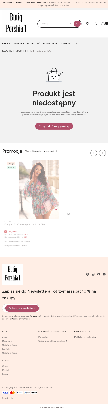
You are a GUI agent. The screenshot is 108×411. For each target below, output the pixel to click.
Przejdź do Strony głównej (54, 126)
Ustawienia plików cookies (52, 340)
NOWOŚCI (20, 51)
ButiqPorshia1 (7, 51)
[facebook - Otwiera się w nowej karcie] (98, 274)
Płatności (43, 336)
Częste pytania (9, 344)
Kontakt (6, 348)
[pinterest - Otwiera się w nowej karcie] (87, 274)
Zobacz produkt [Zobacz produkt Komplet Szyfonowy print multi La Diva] (68, 214)
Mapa (5, 374)
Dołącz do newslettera (22, 308)
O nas (5, 366)
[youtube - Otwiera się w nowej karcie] (104, 274)
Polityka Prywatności (85, 336)
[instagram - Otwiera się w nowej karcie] (93, 274)
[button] (77, 24)
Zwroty (5, 336)
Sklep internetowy (51, 407)
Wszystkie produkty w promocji (41, 151)
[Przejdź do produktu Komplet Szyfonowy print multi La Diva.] (38, 189)
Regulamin (35, 316)
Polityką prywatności (20, 319)
